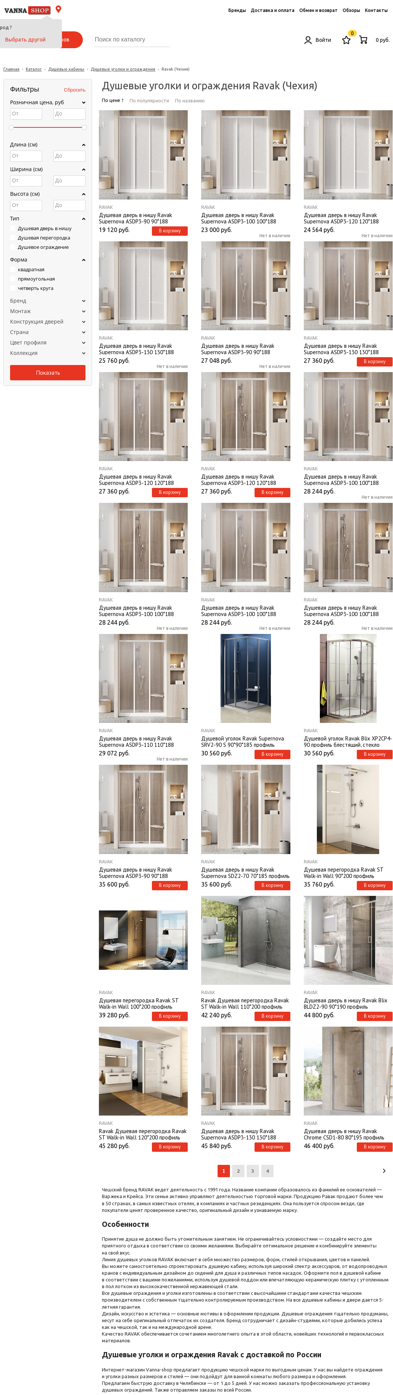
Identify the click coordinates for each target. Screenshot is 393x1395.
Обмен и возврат (318, 10)
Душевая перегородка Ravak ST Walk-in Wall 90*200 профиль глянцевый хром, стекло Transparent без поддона (348, 872)
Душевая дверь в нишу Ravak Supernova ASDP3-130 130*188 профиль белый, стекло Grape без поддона (345, 349)
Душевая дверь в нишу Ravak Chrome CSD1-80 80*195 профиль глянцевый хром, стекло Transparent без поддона (348, 1134)
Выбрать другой (25, 40)
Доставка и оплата (272, 10)
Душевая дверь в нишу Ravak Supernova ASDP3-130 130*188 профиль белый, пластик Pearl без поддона (140, 349)
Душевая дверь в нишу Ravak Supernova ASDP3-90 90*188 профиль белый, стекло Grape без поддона (242, 349)
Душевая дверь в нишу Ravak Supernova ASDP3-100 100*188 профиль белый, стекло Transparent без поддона (142, 610)
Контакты (376, 10)
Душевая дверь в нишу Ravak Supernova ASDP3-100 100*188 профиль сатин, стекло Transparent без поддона (347, 610)
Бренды (237, 10)
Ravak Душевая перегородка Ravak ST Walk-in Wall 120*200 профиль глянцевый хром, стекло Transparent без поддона (143, 1134)
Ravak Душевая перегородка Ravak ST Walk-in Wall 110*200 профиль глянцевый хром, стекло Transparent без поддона (245, 1003)
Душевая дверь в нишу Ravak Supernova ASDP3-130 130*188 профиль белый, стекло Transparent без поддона (244, 1134)
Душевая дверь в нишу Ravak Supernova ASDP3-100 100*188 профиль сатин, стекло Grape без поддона (345, 479)
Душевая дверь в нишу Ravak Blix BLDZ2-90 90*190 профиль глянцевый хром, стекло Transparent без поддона (348, 1003)
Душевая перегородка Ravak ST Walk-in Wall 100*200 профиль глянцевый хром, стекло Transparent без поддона (143, 1003)
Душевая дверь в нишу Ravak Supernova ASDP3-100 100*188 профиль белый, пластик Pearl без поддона (242, 218)
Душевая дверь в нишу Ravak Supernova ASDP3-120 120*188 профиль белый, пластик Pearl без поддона (345, 218)
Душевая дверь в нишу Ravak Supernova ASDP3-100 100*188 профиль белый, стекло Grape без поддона (242, 610)
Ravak (106, 207)
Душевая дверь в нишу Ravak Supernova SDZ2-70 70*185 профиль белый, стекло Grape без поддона (245, 872)
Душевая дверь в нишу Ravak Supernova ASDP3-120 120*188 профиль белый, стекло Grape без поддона (140, 479)
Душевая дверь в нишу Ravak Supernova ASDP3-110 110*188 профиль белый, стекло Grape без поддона (140, 741)
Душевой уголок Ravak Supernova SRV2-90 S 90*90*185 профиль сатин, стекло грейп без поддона (242, 741)
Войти (318, 40)
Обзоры (351, 10)
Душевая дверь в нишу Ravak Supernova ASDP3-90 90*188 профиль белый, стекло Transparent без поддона (142, 872)
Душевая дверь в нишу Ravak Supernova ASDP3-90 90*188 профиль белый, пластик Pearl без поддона (140, 218)
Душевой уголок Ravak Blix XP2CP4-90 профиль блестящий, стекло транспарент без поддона (348, 741)
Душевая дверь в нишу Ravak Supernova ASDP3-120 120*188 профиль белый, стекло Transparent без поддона (244, 479)
